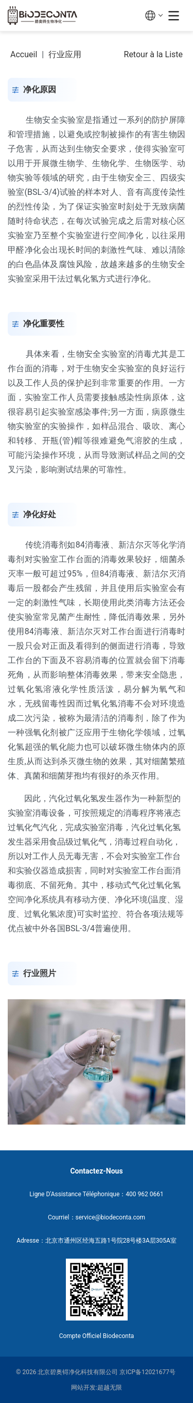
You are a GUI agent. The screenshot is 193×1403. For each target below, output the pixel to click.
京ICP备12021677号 (147, 1372)
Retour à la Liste (153, 54)
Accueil (23, 54)
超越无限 (109, 1387)
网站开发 (83, 1387)
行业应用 (64, 54)
